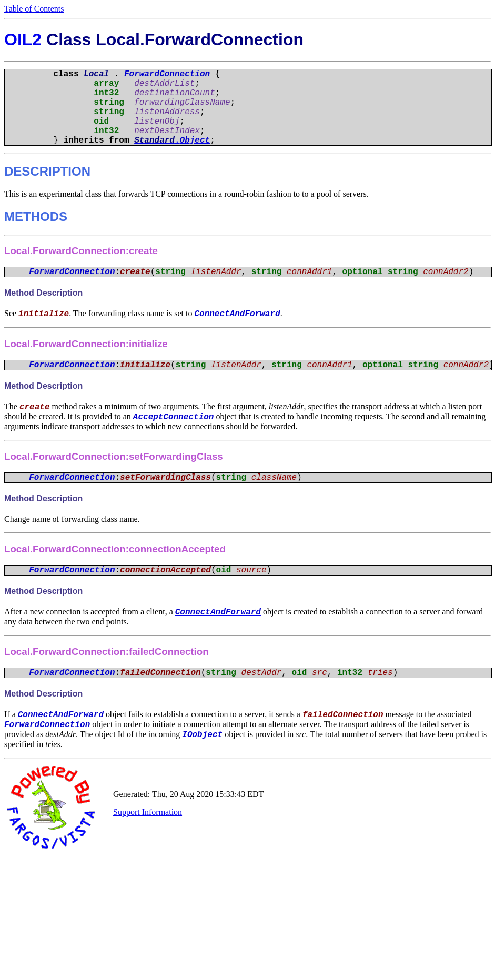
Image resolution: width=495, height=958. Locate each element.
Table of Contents (34, 8)
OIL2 (23, 39)
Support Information (147, 818)
